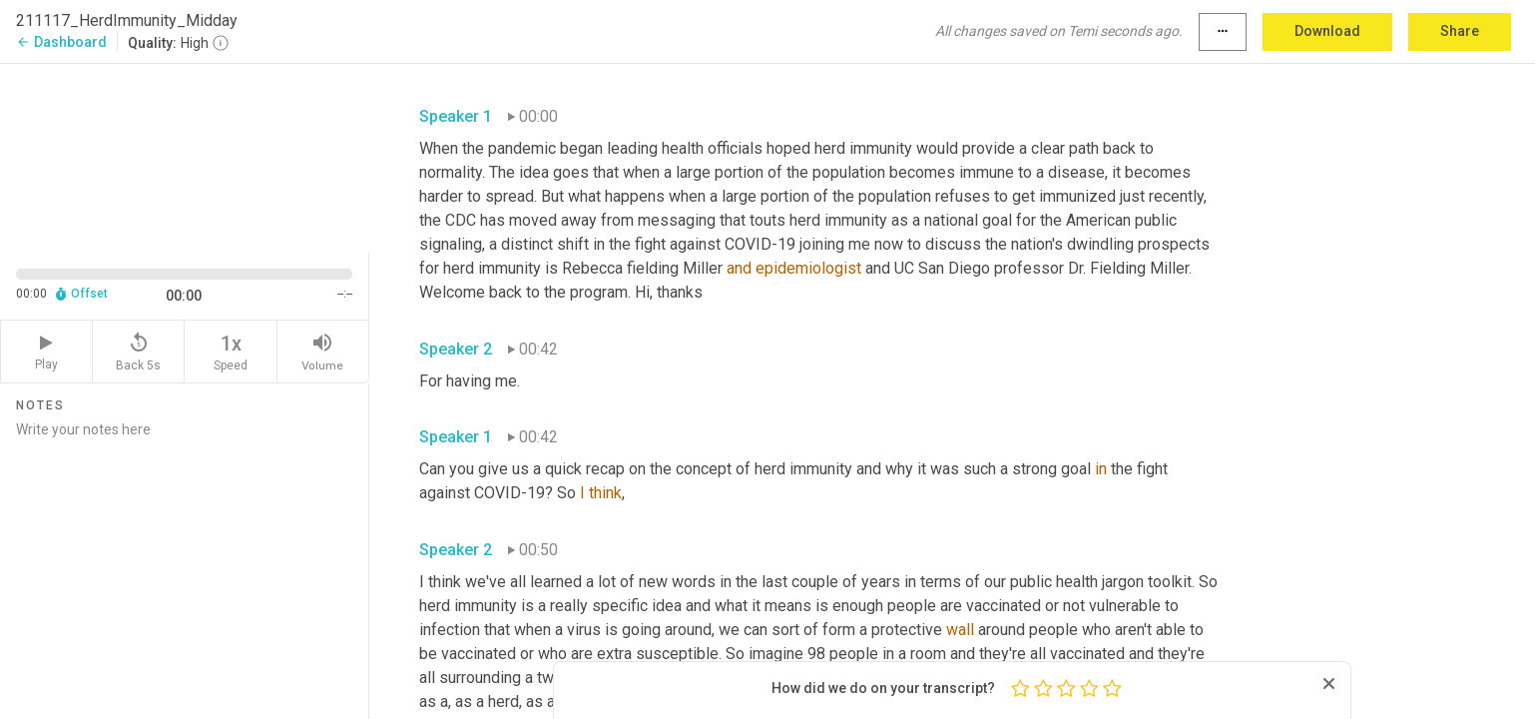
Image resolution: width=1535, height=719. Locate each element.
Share (1459, 31)
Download (1327, 31)
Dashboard (61, 42)
